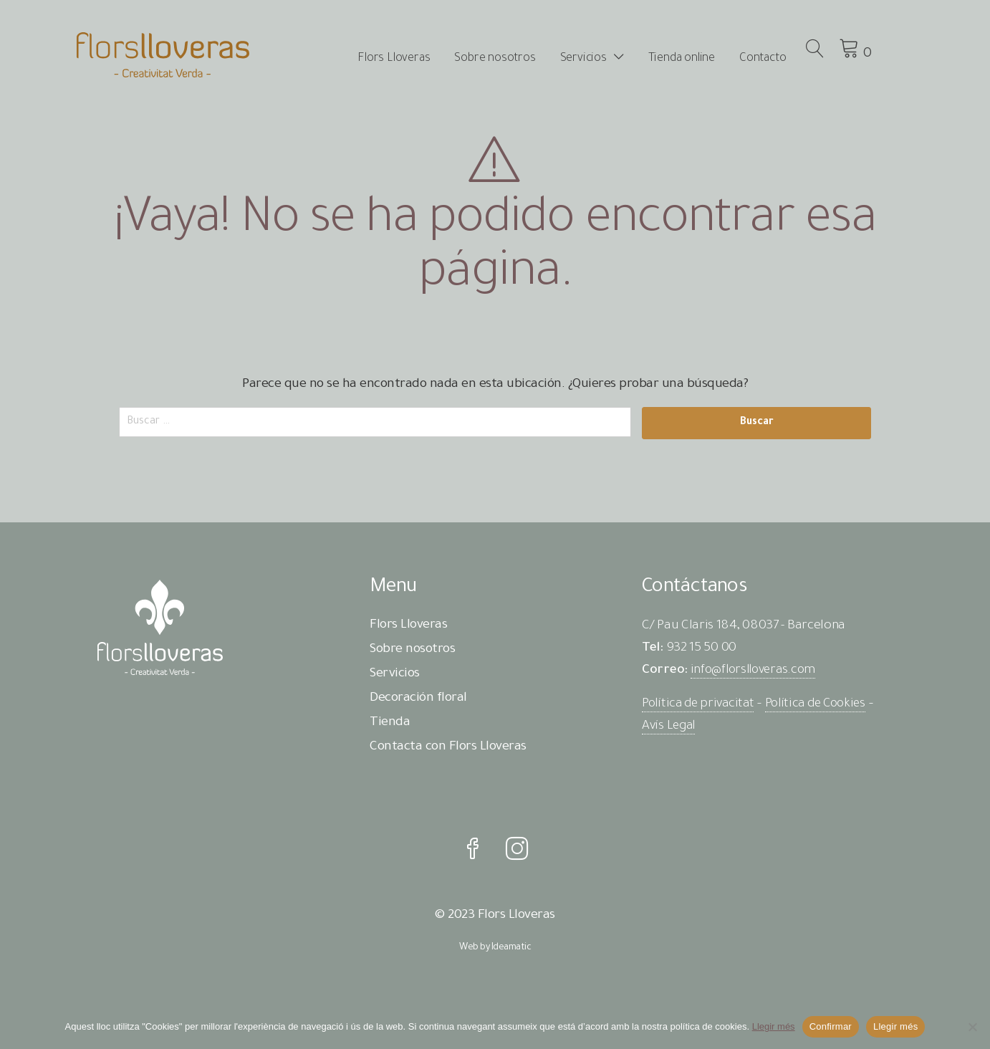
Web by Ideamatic (495, 954)
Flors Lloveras (415, 58)
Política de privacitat (700, 704)
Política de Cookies (824, 704)
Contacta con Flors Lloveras (448, 747)
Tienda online (702, 58)
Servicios (604, 58)
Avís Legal (670, 726)
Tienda (390, 723)
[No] (972, 1027)
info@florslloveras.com (756, 671)
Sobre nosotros (516, 58)
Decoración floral (418, 698)
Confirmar (830, 1026)
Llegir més (773, 1026)
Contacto (783, 58)
